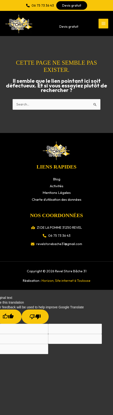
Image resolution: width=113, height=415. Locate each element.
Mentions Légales (56, 192)
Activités (56, 186)
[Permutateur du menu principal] (103, 23)
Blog (56, 179)
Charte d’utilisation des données (56, 199)
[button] (40, 5)
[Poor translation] (35, 317)
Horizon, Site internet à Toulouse (66, 280)
